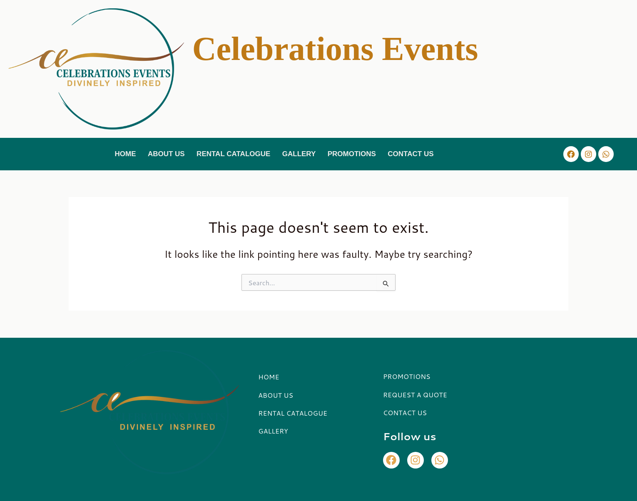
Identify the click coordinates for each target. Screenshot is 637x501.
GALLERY (299, 153)
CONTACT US (412, 153)
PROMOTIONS (352, 153)
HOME (123, 153)
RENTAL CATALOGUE (233, 153)
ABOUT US (165, 153)
